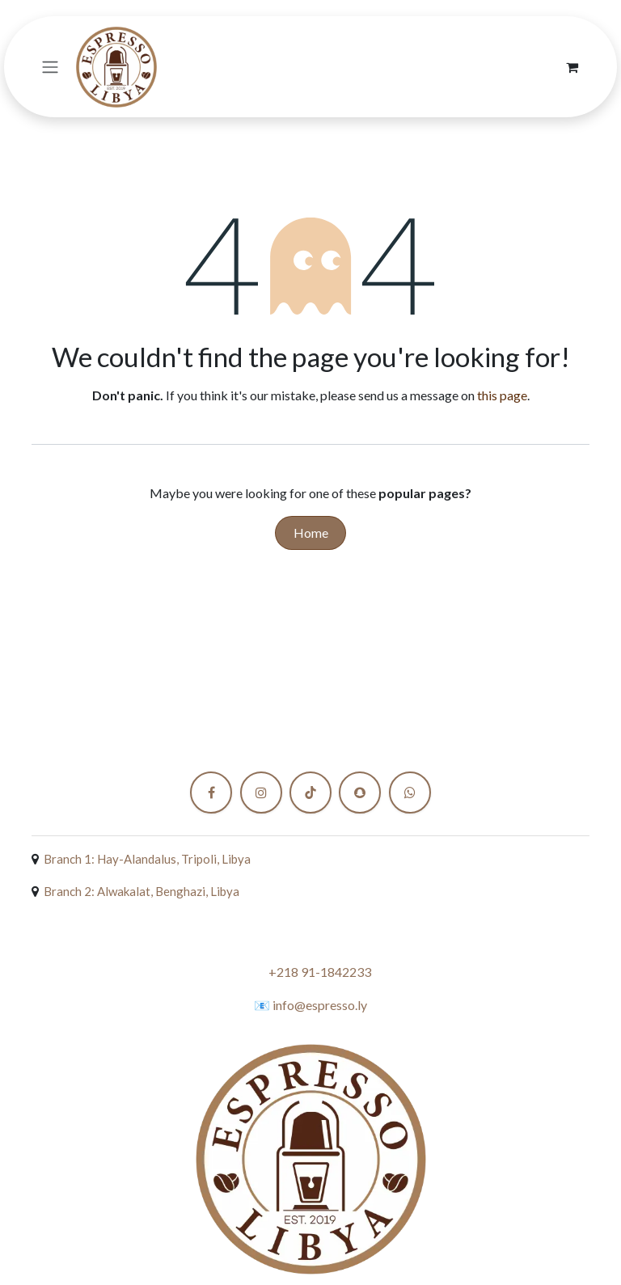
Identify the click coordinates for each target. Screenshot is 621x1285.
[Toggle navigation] (50, 67)
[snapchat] (360, 792)
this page (502, 395)
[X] (410, 792)
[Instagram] (261, 792)
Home (311, 532)
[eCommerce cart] (572, 67)
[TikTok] (310, 792)
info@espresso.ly (319, 1004)
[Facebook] (211, 792)
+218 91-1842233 (319, 971)
